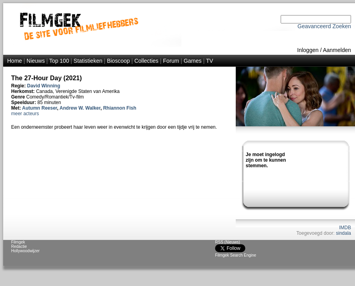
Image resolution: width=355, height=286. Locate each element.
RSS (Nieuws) (227, 242)
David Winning (43, 86)
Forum (171, 61)
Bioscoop (118, 61)
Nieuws (36, 61)
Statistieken (88, 61)
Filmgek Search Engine (235, 255)
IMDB (345, 227)
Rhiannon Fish (119, 108)
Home (14, 61)
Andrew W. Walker (80, 108)
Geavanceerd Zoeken (324, 26)
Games (193, 61)
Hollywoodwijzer (25, 251)
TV (209, 61)
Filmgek (18, 242)
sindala (343, 233)
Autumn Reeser (39, 108)
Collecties (146, 61)
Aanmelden (337, 50)
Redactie (19, 246)
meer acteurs (25, 113)
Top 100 (59, 61)
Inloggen (308, 50)
